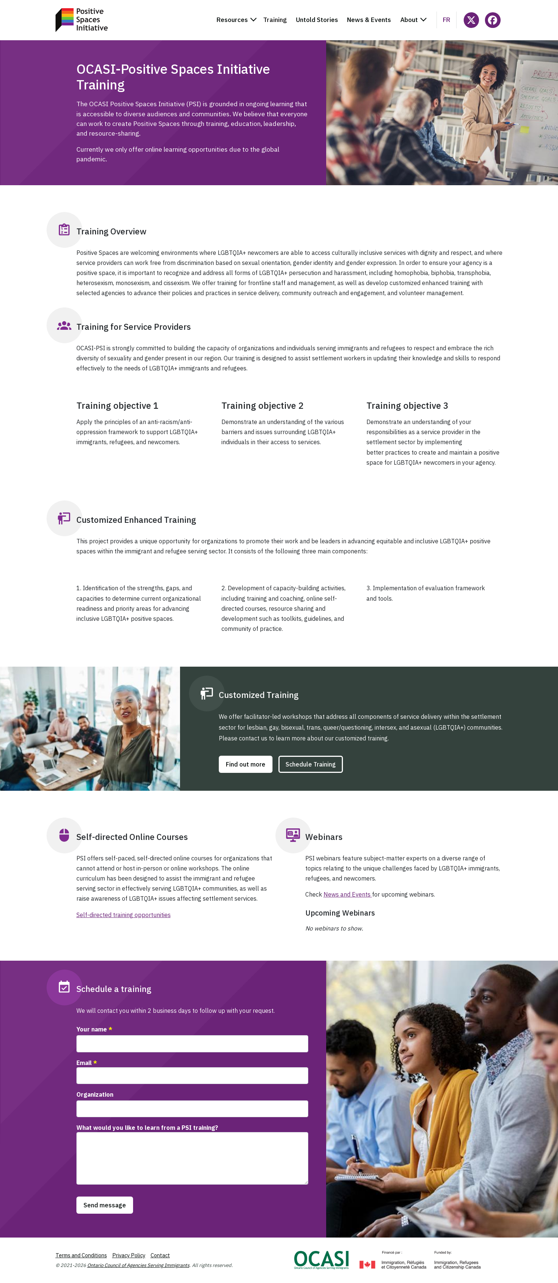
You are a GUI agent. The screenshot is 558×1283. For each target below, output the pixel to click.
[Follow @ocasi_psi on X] (471, 20)
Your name (91, 1029)
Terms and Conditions (81, 1255)
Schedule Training (311, 764)
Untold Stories (317, 20)
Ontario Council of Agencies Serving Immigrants (138, 1265)
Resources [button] (232, 20)
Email (84, 1062)
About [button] (409, 20)
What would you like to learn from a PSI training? (147, 1127)
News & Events (369, 20)
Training (275, 20)
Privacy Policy (128, 1255)
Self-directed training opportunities (123, 915)
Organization (94, 1094)
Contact (160, 1255)
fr (446, 20)
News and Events (348, 894)
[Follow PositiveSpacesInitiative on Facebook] (492, 20)
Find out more (245, 764)
